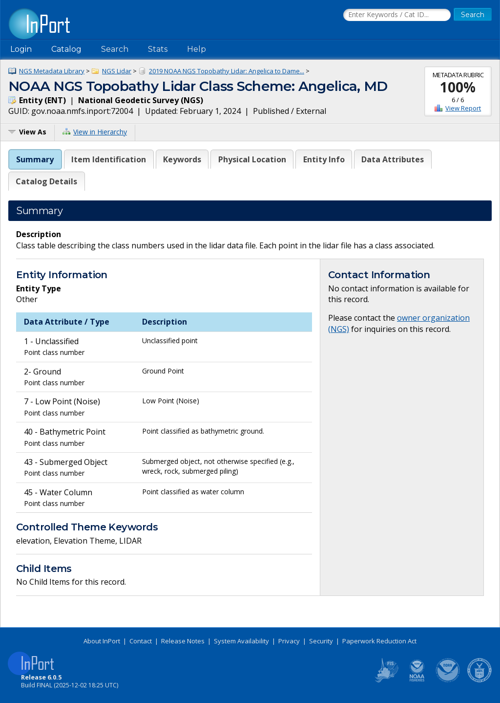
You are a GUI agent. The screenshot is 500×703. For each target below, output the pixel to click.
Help (196, 49)
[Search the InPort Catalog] (397, 15)
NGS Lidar (116, 70)
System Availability (241, 641)
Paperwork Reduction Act (379, 641)
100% (458, 87)
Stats (157, 49)
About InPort (101, 641)
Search (114, 49)
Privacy (289, 641)
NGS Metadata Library (51, 70)
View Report (463, 108)
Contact (140, 641)
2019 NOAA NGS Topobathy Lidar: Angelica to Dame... (226, 70)
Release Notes (183, 641)
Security (321, 641)
